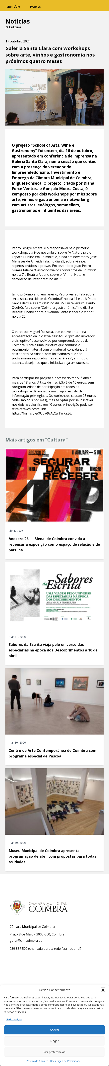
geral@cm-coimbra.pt (26, 940)
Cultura (15, 27)
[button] (103, 990)
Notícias (17, 21)
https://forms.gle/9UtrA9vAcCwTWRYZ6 (41, 413)
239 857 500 (18, 948)
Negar (54, 1041)
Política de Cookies (37, 1061)
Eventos (35, 6)
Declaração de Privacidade (65, 1061)
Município (13, 6)
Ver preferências (54, 1052)
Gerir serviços (14, 1019)
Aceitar (54, 1030)
